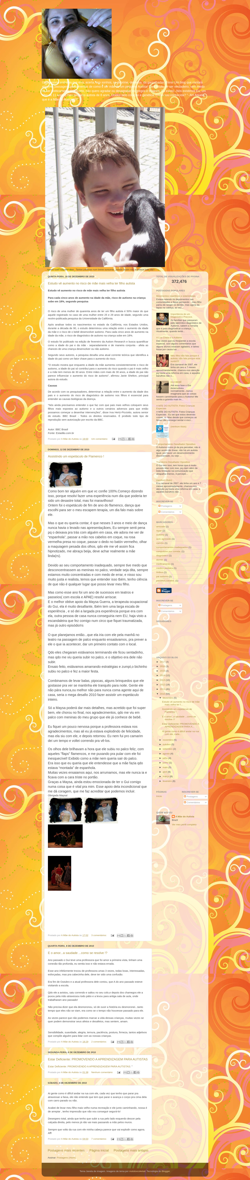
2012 (163, 684)
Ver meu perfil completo (184, 824)
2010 (163, 693)
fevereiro (167, 781)
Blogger (166, 1171)
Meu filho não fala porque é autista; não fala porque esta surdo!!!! (185, 358)
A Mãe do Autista (184, 816)
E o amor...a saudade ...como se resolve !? (77, 953)
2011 (163, 689)
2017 (163, 662)
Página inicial (99, 1150)
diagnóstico (162, 555)
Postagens (165, 506)
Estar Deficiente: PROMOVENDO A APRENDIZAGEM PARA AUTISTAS (98, 1059)
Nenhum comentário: (102, 1072)
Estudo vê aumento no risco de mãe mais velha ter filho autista (91, 283)
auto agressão (163, 539)
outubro (167, 744)
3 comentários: (99, 935)
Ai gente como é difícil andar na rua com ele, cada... (180, 732)
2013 (163, 680)
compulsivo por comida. (168, 551)
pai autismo (162, 576)
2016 (163, 666)
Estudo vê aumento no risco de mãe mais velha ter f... (181, 703)
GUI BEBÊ (176, 382)
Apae (159, 530)
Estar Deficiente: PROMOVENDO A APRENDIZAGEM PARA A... (180, 725)
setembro (168, 749)
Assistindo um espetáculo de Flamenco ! (76, 456)
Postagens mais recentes (66, 1150)
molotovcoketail (137, 1171)
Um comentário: (100, 439)
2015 (163, 671)
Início (159, 796)
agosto (166, 753)
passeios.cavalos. (165, 580)
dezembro (168, 697)
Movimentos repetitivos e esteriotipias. (176, 296)
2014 (163, 675)
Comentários (166, 512)
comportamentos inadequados (172, 547)
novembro (168, 740)
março (166, 776)
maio (165, 767)
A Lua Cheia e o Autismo (169, 337)
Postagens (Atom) (66, 1157)
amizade (160, 526)
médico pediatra (164, 568)
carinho (160, 543)
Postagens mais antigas (131, 1150)
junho (166, 762)
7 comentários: (99, 1139)
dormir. (159, 559)
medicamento (163, 564)
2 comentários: (99, 1041)
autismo (160, 534)
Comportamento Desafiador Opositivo (175, 444)
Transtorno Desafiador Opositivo (173, 462)
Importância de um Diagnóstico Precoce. (181, 315)
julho (165, 758)
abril (165, 772)
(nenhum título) (178, 426)
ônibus (159, 572)
